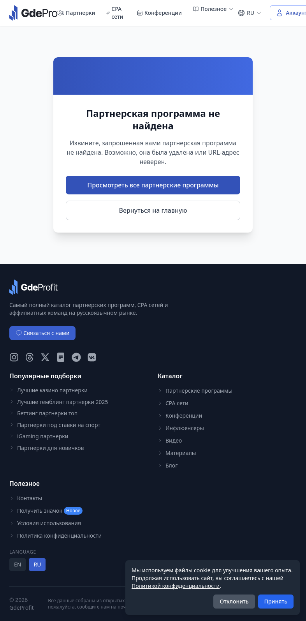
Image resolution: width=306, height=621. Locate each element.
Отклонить (234, 601)
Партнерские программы (195, 390)
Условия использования (45, 523)
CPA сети (114, 12)
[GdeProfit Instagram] (14, 357)
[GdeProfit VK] (92, 357)
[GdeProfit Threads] (29, 357)
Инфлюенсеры (181, 428)
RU (37, 564)
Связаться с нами (42, 333)
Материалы (177, 453)
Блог (168, 465)
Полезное (213, 8)
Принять (275, 601)
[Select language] (249, 13)
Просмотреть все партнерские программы (152, 185)
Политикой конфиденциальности (176, 585)
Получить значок (46, 511)
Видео (170, 440)
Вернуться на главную (153, 210)
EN (17, 564)
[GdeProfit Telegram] (76, 357)
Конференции (159, 12)
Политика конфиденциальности (55, 535)
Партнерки (76, 12)
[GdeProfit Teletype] (60, 357)
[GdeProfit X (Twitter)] (45, 357)
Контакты (25, 498)
